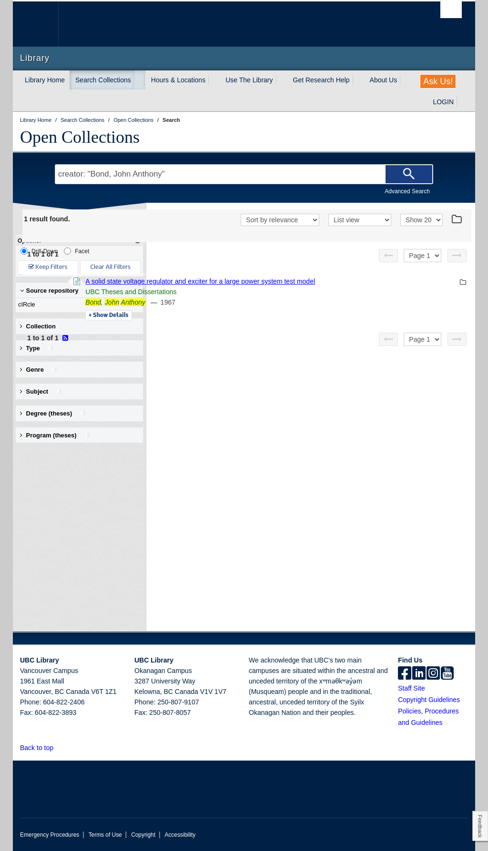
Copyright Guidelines (429, 699)
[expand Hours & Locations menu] (214, 80)
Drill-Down (39, 251)
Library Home (45, 80)
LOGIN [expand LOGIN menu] (443, 102)
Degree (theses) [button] (53, 413)
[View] (359, 220)
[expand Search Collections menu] (139, 80)
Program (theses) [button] (55, 435)
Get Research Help (321, 80)
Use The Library (249, 80)
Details (239, 315)
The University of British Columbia (42, 24)
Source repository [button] (49, 290)
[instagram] (433, 674)
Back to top (41, 748)
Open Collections (80, 137)
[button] (58, 747)
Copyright (143, 834)
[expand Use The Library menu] (281, 80)
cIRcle (77, 304)
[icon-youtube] (447, 674)
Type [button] (37, 348)
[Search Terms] (244, 174)
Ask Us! (438, 81)
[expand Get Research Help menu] (358, 80)
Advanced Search (407, 191)
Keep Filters (48, 267)
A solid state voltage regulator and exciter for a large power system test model (331, 281)
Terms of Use (105, 834)
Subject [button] (41, 391)
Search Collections (103, 80)
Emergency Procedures (49, 834)
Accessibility (179, 834)
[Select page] (422, 255)
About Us (383, 80)
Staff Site (411, 688)
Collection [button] (38, 326)
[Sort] (280, 220)
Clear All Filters (111, 267)
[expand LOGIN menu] (462, 102)
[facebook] (404, 674)
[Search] (409, 174)
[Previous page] (388, 255)
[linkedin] (419, 674)
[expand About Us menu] (405, 80)
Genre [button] (39, 369)
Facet (76, 251)
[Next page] (457, 255)
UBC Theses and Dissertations (261, 292)
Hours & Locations (178, 80)
